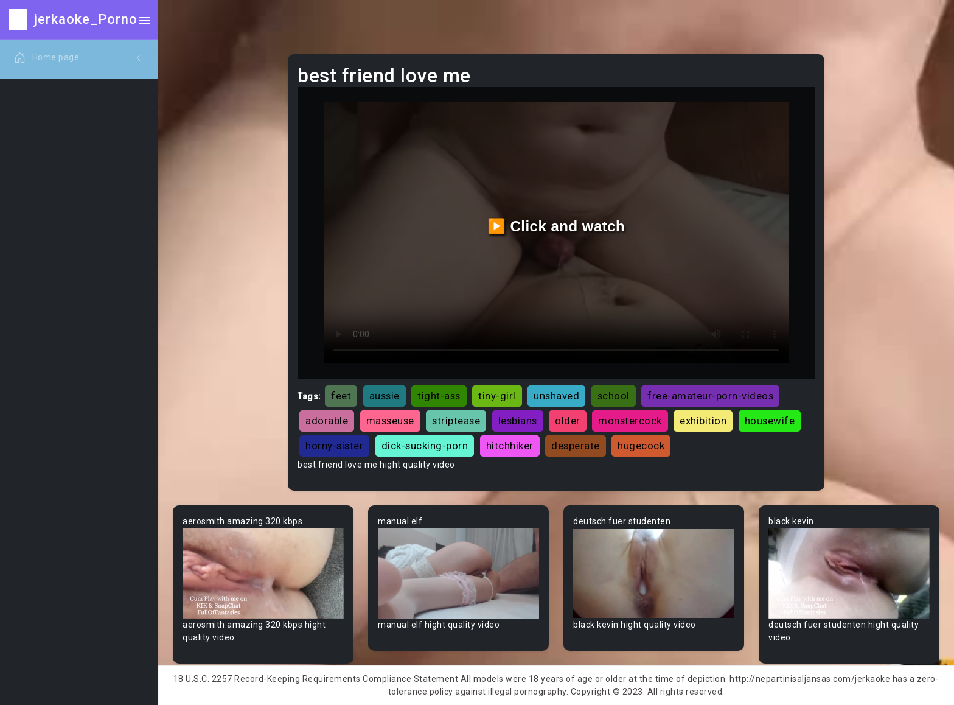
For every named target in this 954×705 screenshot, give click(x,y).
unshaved (556, 396)
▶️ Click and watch (556, 226)
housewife (770, 421)
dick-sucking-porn (424, 446)
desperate (575, 446)
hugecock (641, 446)
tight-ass (439, 396)
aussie (384, 396)
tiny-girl (497, 396)
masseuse (390, 421)
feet (341, 396)
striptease (456, 421)
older (567, 421)
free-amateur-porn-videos (710, 396)
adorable (326, 421)
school (613, 396)
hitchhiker (510, 446)
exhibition (703, 421)
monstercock (630, 421)
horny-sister (334, 446)
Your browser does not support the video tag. (263, 573)
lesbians (517, 421)
